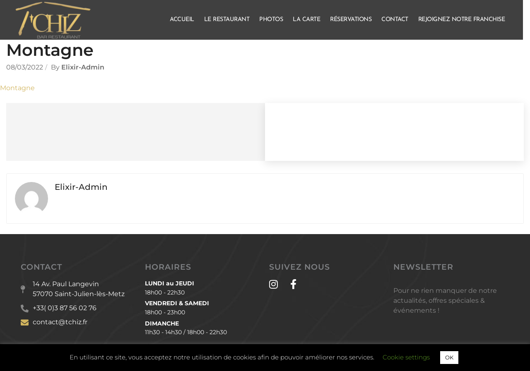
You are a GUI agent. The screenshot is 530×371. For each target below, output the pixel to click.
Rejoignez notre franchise (465, 20)
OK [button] (449, 357)
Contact (398, 20)
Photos (275, 20)
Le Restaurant (230, 20)
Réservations (354, 20)
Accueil (185, 20)
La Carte (310, 20)
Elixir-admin (82, 67)
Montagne (17, 88)
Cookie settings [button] (406, 357)
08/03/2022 (24, 67)
